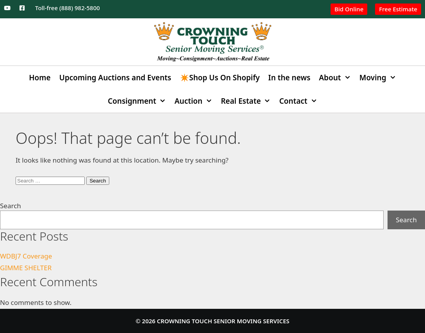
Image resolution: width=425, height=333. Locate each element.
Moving (379, 77)
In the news (289, 78)
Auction (195, 101)
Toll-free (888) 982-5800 (67, 8)
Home (39, 78)
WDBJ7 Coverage (26, 256)
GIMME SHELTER (26, 267)
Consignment (139, 101)
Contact (300, 101)
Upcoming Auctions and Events (115, 78)
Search (10, 205)
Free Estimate (398, 9)
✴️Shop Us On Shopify (220, 78)
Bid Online (348, 9)
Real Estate (248, 101)
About (337, 77)
